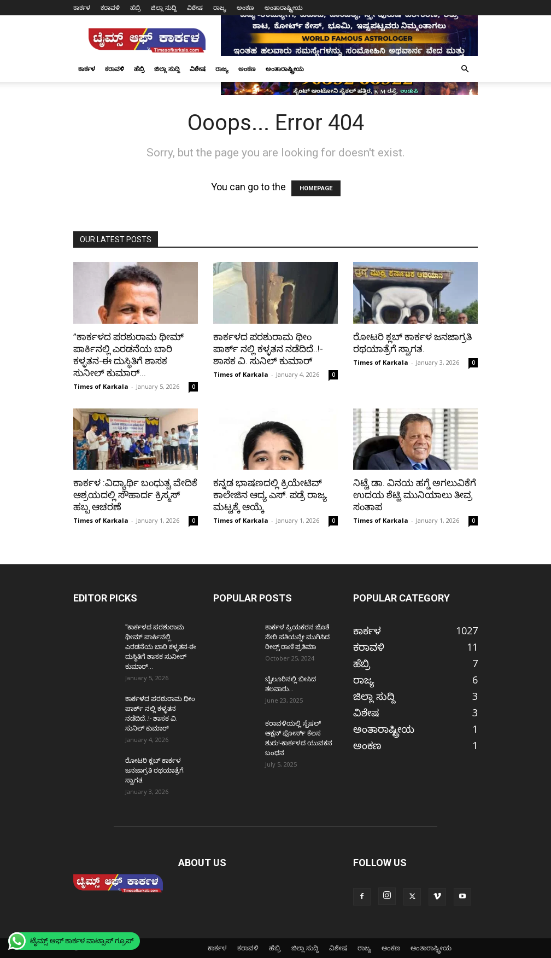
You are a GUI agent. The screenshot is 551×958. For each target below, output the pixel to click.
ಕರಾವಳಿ (110, 7)
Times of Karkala (100, 386)
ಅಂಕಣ (245, 7)
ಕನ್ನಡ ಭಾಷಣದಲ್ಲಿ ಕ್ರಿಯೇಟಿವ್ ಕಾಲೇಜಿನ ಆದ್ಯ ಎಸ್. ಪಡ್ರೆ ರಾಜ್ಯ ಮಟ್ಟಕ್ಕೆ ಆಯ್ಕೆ (270, 494)
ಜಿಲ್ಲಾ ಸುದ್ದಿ (164, 7)
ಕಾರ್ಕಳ (81, 7)
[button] (465, 68)
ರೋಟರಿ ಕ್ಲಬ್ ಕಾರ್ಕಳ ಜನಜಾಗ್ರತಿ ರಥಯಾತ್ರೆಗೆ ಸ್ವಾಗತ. (154, 770)
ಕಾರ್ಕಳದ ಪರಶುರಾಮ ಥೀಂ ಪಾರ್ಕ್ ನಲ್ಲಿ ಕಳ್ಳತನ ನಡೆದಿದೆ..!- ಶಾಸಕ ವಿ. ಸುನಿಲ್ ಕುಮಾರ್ (268, 348)
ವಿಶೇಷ (195, 7)
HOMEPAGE (316, 188)
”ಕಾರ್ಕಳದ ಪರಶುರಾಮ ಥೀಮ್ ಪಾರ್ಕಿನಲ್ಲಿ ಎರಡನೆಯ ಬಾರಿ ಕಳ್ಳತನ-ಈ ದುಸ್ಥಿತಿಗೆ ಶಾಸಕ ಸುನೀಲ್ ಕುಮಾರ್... (160, 646)
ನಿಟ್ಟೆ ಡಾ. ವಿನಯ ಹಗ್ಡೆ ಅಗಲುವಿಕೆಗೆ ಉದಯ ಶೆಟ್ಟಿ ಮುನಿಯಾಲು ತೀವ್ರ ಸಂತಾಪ (414, 494)
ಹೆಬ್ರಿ (135, 7)
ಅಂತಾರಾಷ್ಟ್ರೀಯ (284, 7)
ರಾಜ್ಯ (219, 7)
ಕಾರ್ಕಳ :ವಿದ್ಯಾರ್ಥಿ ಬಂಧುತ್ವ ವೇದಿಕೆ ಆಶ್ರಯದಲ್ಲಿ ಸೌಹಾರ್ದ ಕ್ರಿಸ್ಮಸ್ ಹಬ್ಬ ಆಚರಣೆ (135, 494)
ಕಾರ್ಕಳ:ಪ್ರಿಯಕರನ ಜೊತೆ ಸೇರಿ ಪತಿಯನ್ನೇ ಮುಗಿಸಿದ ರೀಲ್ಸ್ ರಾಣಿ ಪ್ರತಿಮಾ (297, 637)
